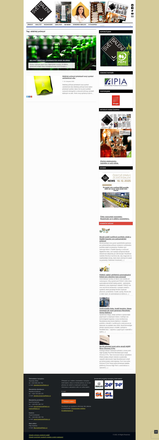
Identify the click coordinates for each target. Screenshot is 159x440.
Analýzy (38, 25)
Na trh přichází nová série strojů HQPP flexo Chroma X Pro (115, 347)
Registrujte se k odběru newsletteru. (114, 219)
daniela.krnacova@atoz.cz (42, 396)
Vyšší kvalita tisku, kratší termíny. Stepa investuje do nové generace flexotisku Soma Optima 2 (115, 310)
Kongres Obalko (79, 25)
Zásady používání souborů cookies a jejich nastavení (46, 437)
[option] (115, 82)
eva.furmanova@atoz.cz (41, 406)
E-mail (64, 391)
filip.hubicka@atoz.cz (40, 428)
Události (58, 25)
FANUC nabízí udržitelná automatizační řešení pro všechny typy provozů (115, 276)
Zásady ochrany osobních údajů (39, 435)
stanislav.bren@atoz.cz (41, 385)
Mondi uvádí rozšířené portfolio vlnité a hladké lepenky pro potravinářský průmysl (115, 239)
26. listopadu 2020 (69, 81)
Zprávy (30, 25)
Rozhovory (48, 25)
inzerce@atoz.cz (34, 408)
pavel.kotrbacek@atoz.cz (42, 419)
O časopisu (92, 25)
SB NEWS (67, 25)
